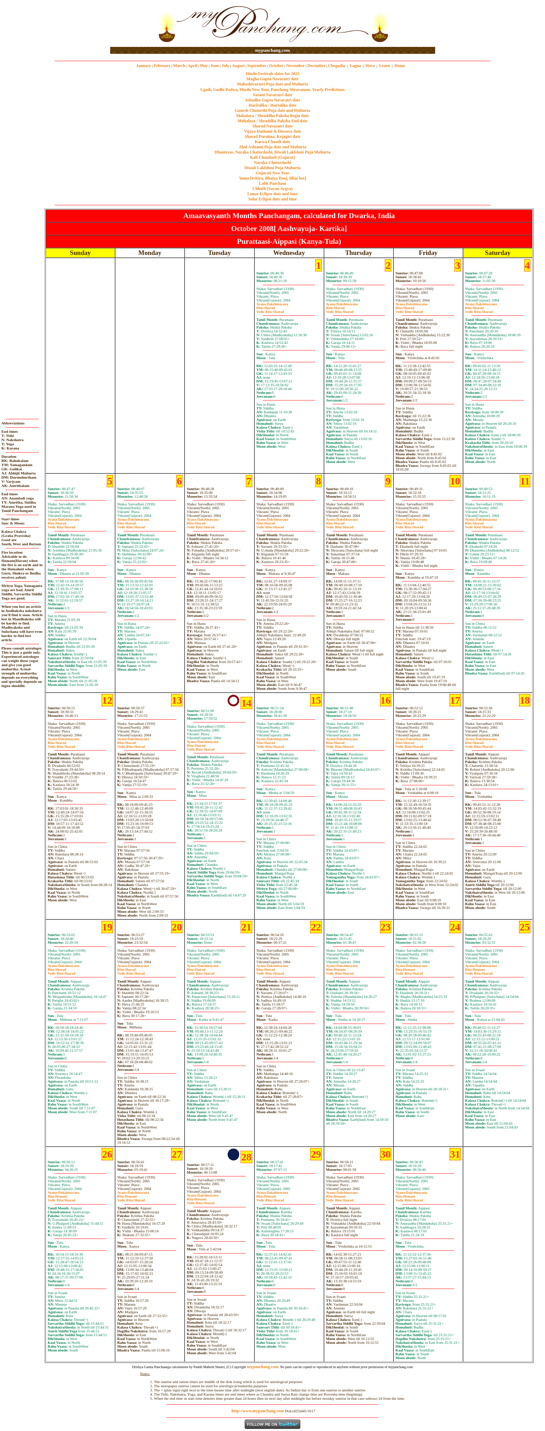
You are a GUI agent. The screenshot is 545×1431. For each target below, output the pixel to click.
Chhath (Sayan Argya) (272, 188)
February (162, 65)
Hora (370, 65)
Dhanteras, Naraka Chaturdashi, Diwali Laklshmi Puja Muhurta (272, 152)
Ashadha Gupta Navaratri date (272, 100)
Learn (384, 65)
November (295, 65)
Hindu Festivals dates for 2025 (272, 73)
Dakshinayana (272, 304)
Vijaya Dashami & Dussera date (272, 131)
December (316, 65)
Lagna (355, 65)
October (276, 65)
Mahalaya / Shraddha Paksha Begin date (272, 115)
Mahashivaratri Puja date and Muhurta (272, 84)
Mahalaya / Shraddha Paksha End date (272, 120)
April (192, 65)
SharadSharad (270, 310)
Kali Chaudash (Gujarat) (272, 157)
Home (399, 65)
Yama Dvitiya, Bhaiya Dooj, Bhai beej (272, 178)
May (204, 65)
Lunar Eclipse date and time (272, 193)
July (225, 65)
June (214, 65)
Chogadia (336, 65)
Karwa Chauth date (272, 141)
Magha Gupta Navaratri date (272, 78)
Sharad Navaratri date (272, 126)
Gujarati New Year (273, 173)
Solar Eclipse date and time (272, 199)
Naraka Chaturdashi (272, 162)
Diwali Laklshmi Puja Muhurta (272, 167)
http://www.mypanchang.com (257, 1410)
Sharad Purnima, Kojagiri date (272, 136)
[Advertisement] (132, 24)
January (143, 65)
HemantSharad (339, 971)
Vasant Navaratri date (272, 94)
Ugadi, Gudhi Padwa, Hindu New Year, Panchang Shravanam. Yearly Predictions (272, 89)
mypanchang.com (272, 50)
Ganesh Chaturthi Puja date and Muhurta (272, 110)
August (238, 65)
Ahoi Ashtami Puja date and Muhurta (272, 146)
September (256, 65)
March (179, 65)
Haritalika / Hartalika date (272, 105)
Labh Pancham (272, 183)
